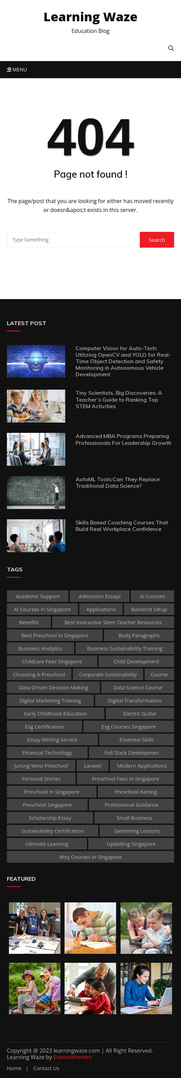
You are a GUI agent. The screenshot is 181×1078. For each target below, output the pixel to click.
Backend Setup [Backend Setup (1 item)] (149, 609)
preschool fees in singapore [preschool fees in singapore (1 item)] (125, 778)
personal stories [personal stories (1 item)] (41, 778)
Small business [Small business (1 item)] (134, 817)
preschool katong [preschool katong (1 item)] (136, 791)
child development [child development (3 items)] (136, 661)
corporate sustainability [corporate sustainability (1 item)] (108, 674)
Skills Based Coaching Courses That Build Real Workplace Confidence (122, 525)
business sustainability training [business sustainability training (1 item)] (124, 648)
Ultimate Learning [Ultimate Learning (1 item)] (46, 843)
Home (14, 1068)
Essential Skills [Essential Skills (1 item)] (137, 739)
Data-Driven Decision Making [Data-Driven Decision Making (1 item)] (53, 687)
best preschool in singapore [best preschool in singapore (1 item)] (54, 635)
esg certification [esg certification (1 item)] (44, 726)
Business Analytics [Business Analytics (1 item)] (40, 648)
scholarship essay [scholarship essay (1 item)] (50, 817)
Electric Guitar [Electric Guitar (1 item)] (140, 713)
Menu (17, 69)
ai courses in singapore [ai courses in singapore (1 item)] (42, 609)
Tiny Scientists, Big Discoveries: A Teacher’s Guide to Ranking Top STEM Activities (119, 399)
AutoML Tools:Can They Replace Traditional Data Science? (118, 482)
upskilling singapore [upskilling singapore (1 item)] (131, 843)
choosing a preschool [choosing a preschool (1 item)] (39, 674)
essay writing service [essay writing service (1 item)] (52, 739)
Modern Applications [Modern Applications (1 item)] (142, 765)
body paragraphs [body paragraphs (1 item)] (139, 635)
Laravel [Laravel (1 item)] (92, 765)
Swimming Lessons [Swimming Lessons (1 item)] (136, 830)
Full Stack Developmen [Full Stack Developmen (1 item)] (131, 752)
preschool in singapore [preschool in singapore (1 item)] (51, 791)
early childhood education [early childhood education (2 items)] (55, 713)
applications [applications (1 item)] (100, 609)
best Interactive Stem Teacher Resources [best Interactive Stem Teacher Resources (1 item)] (113, 622)
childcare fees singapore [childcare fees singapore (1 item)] (52, 661)
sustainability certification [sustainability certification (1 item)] (52, 830)
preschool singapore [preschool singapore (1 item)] (47, 804)
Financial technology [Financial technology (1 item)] (47, 752)
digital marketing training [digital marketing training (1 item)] (50, 700)
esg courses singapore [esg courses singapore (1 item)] (129, 726)
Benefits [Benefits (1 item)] (29, 622)
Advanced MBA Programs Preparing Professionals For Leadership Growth (123, 439)
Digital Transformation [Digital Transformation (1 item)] (134, 700)
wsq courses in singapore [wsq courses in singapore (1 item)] (90, 856)
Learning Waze (91, 16)
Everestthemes (73, 1057)
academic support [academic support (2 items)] (38, 596)
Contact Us (46, 1068)
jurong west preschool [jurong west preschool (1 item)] (41, 765)
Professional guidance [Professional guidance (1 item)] (131, 804)
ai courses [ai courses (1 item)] (152, 596)
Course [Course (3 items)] (159, 674)
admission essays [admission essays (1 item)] (100, 596)
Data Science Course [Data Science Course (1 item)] (137, 687)
